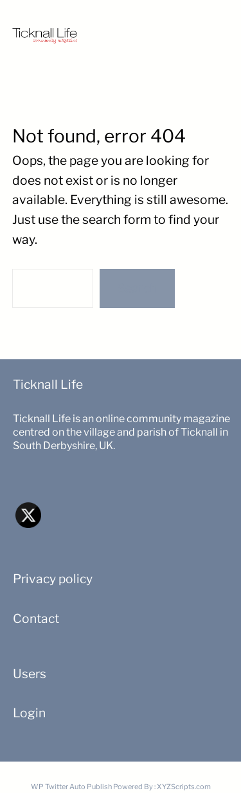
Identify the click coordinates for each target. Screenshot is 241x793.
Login (29, 713)
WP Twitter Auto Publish (71, 786)
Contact (36, 618)
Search (137, 288)
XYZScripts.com (184, 786)
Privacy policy (53, 578)
